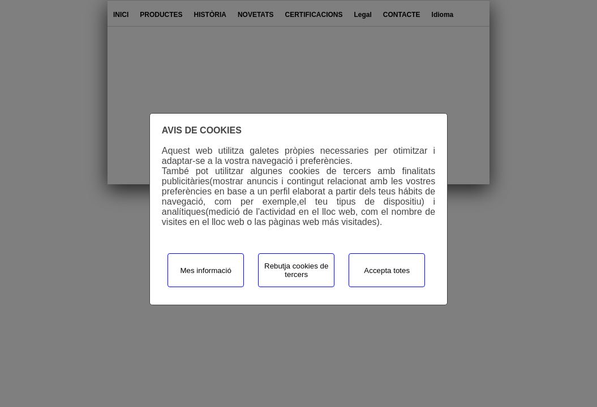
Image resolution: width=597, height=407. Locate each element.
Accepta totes (387, 270)
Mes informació (205, 270)
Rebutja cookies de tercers (296, 270)
